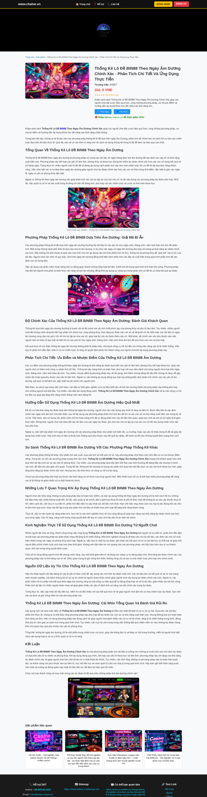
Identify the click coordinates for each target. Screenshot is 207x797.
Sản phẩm (40, 57)
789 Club (169, 789)
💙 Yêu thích (122, 112)
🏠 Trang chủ (83, 4)
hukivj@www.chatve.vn (41, 794)
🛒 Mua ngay (103, 112)
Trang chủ (29, 57)
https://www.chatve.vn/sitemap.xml (81, 789)
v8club (169, 793)
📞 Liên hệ (113, 4)
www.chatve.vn (29, 4)
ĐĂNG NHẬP (163, 4)
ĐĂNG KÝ (181, 4)
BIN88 (63, 128)
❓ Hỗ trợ (99, 4)
